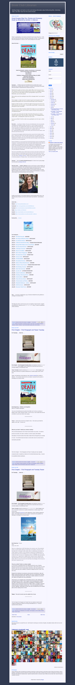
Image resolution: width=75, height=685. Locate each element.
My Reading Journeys (21, 266)
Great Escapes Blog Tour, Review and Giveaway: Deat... (57, 109)
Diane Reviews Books (21, 278)
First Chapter (28, 463)
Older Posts (43, 614)
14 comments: (34, 322)
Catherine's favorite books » (58, 667)
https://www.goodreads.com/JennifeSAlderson (25, 206)
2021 (51, 96)
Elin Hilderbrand (22, 610)
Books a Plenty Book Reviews (22, 262)
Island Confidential (20, 272)
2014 (51, 134)
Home (28, 614)
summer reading (37, 610)
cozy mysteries (37, 323)
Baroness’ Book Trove (21, 287)
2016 (51, 131)
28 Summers (21, 512)
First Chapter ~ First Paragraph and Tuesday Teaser (28, 469)
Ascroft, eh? (18, 270)
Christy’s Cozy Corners (21, 264)
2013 (51, 136)
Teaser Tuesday (14, 464)
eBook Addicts (19, 276)
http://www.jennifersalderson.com (21, 203)
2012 (51, 138)
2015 (51, 133)
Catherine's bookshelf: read (20, 629)
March (52, 121)
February (52, 123)
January (52, 124)
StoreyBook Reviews (20, 260)
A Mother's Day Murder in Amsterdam (21, 323)
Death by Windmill (33, 375)
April (52, 120)
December (53, 99)
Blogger (42, 679)
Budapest (21, 155)
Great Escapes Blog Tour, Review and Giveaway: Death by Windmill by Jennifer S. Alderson (27, 19)
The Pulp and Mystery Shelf (22, 238)
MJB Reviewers (19, 284)
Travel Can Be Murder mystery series (24, 464)
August (52, 105)
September (53, 104)
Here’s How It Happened (21, 252)
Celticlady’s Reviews (20, 248)
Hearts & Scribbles (20, 250)
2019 (51, 126)
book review (33, 323)
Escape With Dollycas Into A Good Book (25, 244)
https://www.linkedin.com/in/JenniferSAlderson (24, 212)
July (52, 107)
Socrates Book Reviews (21, 246)
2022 (51, 94)
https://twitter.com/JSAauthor (20, 210)
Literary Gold (19, 256)
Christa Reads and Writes (22, 280)
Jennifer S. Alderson (40, 463)
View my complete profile (53, 151)
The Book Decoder (20, 236)
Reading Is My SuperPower (22, 274)
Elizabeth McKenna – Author (22, 282)
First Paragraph (33, 463)
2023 (51, 93)
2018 (51, 128)
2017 (51, 130)
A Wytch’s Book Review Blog (22, 242)
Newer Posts (14, 614)
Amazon (20, 218)
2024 (51, 91)
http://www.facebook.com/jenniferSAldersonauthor (25, 208)
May (52, 118)
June (52, 116)
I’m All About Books (20, 240)
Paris (25, 155)
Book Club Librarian (24, 5)
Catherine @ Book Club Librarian (56, 142)
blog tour (28, 323)
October (52, 102)
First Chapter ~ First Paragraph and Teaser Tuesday (28, 330)
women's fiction (17, 611)
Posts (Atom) (19, 616)
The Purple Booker (31, 369)
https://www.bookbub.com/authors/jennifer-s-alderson (26, 214)
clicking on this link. (22, 161)
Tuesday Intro (32, 464)
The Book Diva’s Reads (21, 254)
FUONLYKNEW (19, 258)
